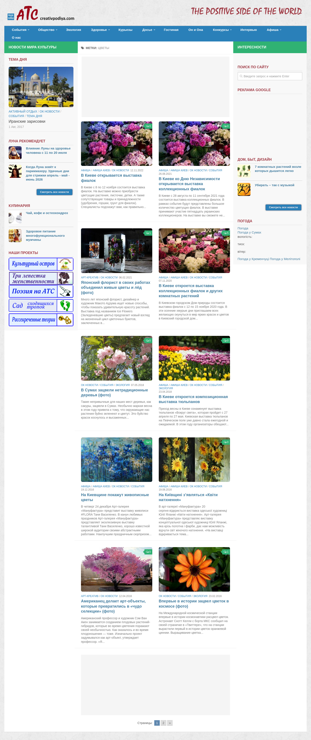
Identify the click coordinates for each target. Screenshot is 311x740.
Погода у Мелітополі (285, 254)
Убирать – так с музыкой (274, 180)
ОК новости (120, 165)
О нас (256, 31)
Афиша (237, 31)
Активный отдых (23, 106)
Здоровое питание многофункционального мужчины (45, 231)
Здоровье (88, 31)
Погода (243, 223)
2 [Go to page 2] (163, 718)
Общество (42, 31)
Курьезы (111, 31)
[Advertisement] (155, 82)
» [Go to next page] (170, 718)
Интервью (217, 31)
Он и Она (171, 31)
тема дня (34, 111)
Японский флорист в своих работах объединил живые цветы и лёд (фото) (115, 283)
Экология (66, 31)
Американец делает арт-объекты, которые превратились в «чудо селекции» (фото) (113, 601)
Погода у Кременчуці (253, 254)
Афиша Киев (101, 165)
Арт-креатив (89, 272)
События (18, 31)
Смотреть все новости (54, 187)
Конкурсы (192, 31)
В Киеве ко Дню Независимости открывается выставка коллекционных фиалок (189, 179)
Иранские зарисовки (27, 116)
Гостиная (150, 31)
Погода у (249, 227)
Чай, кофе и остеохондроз (47, 208)
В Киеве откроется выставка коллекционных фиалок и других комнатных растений (191, 286)
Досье (129, 31)
